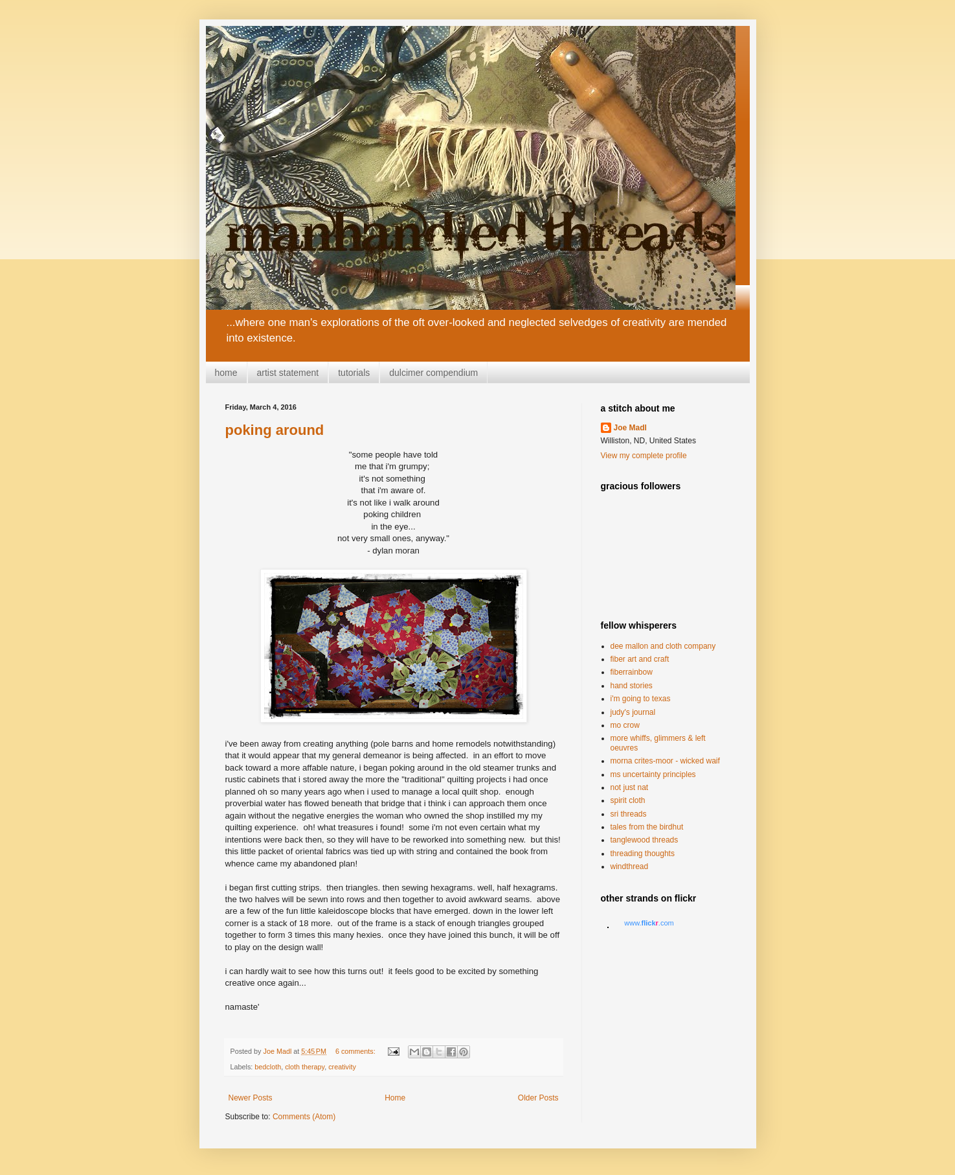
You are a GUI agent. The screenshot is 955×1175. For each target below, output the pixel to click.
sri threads (629, 814)
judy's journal (633, 712)
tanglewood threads (645, 839)
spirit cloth (628, 800)
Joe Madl (630, 427)
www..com (648, 923)
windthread (630, 866)
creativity (342, 1067)
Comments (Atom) (304, 1116)
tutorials (354, 372)
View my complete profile (644, 455)
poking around (274, 430)
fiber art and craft (640, 659)
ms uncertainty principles (653, 774)
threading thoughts (643, 853)
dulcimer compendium (433, 372)
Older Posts (538, 1097)
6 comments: (356, 1051)
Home (395, 1097)
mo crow (625, 725)
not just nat (630, 787)
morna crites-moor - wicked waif (665, 760)
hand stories (632, 685)
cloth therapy (304, 1067)
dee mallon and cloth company (663, 646)
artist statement (288, 372)
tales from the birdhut (647, 827)
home (226, 372)
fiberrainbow (632, 672)
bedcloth (267, 1067)
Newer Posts (251, 1097)
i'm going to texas (641, 698)
